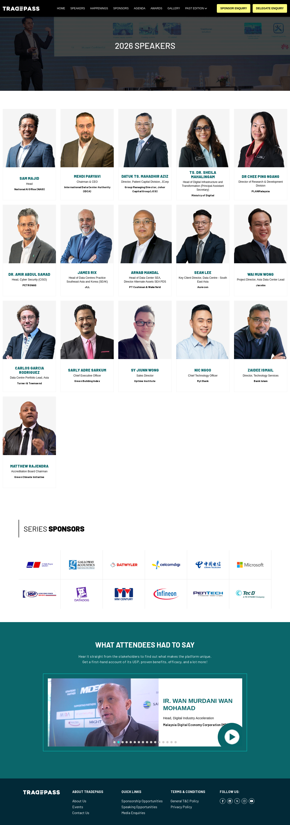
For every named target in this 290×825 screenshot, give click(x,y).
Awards (156, 8)
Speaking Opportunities (139, 807)
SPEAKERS (77, 8)
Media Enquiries (133, 812)
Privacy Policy (181, 807)
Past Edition (196, 8)
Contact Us (80, 812)
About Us (79, 801)
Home (61, 8)
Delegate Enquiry (270, 8)
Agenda (139, 8)
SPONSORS (121, 8)
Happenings (99, 8)
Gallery (173, 8)
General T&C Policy (185, 801)
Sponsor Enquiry (233, 8)
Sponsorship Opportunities (142, 801)
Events (77, 807)
